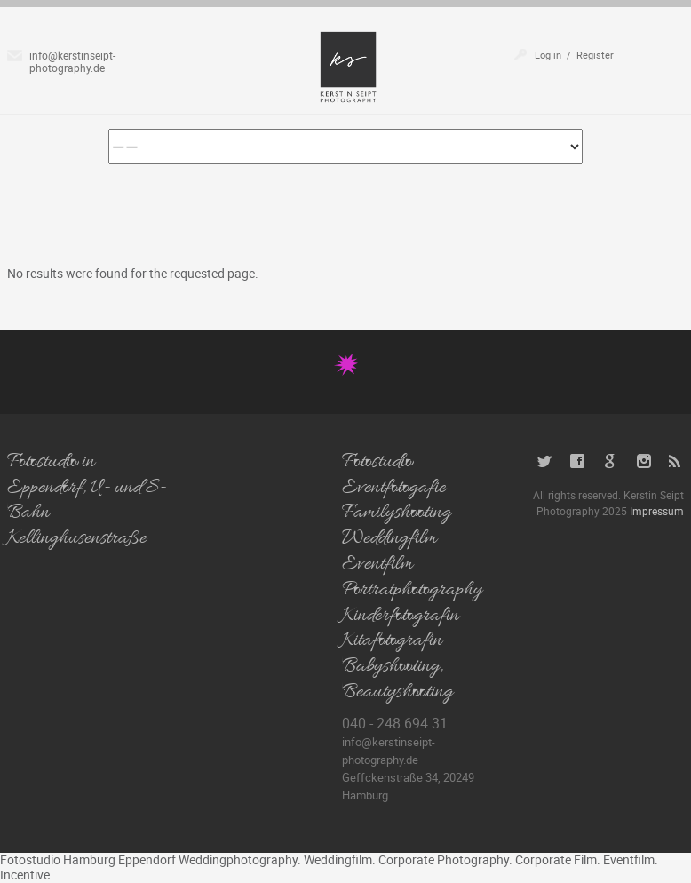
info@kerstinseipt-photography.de (72, 61)
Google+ (610, 461)
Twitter (544, 461)
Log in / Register (574, 54)
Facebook (577, 461)
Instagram (643, 461)
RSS (676, 461)
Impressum (657, 511)
